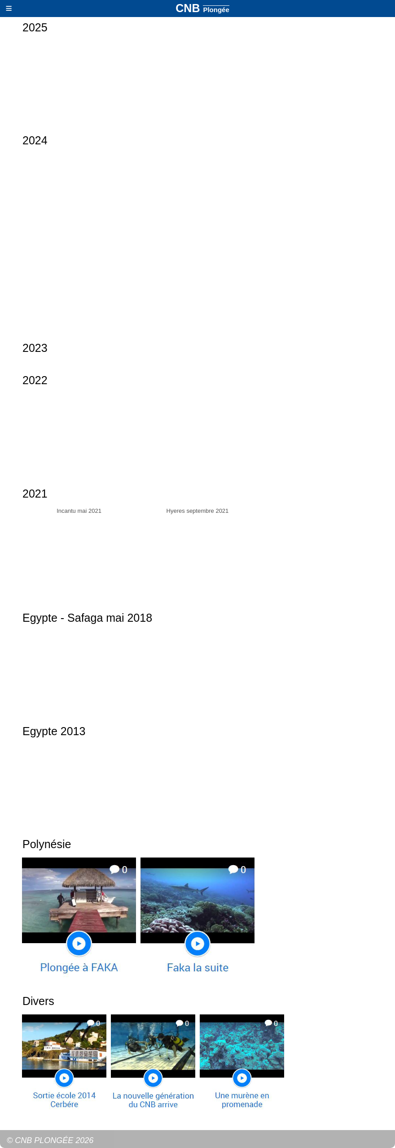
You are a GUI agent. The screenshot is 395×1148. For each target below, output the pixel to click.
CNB (202, 8)
